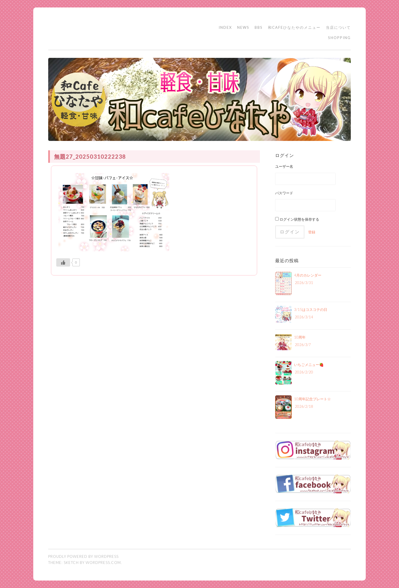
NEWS (243, 27)
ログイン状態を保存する (297, 219)
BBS (259, 27)
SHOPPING (339, 37)
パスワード (284, 193)
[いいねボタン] (63, 262)
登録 (311, 232)
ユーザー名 (284, 166)
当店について (338, 27)
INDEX (225, 27)
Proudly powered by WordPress (83, 556)
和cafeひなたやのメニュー (294, 27)
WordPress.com (103, 562)
